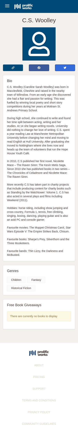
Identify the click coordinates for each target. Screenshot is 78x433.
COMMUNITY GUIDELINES (39, 423)
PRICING (39, 377)
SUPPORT (38, 388)
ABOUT (39, 365)
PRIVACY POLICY (39, 412)
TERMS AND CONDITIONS (39, 400)
